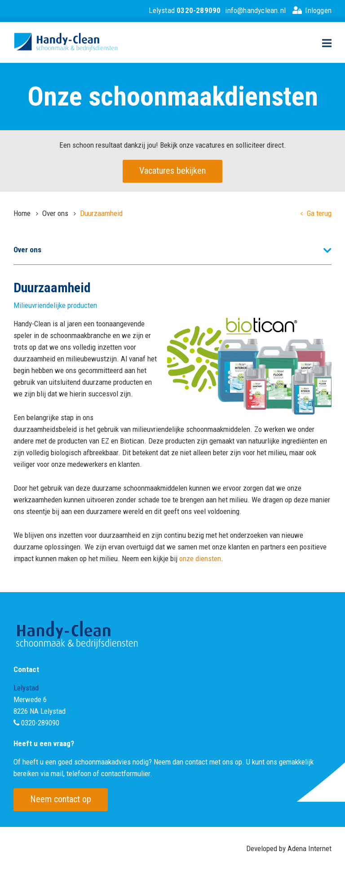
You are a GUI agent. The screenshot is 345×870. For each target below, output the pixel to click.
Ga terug (316, 213)
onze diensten (200, 558)
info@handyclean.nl (255, 10)
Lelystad (185, 10)
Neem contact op (60, 799)
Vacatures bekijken (172, 170)
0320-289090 (40, 722)
